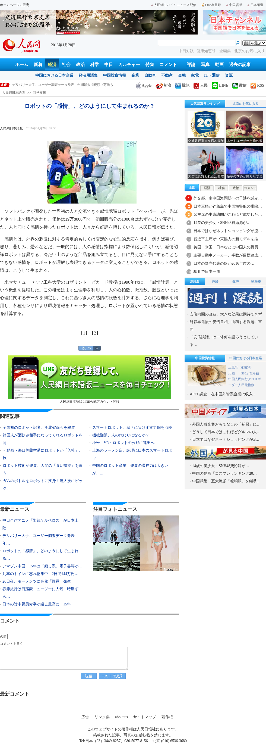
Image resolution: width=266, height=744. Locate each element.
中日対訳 (186, 51)
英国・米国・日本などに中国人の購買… (228, 247)
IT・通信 (212, 75)
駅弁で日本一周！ (209, 272)
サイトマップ (144, 717)
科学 (94, 64)
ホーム (21, 64)
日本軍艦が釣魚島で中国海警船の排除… (228, 206)
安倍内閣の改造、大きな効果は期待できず (226, 314)
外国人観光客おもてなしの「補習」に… (226, 424)
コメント (168, 64)
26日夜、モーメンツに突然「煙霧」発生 (36, 581)
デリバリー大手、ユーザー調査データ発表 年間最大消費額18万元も (62, 85)
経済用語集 (88, 75)
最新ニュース (14, 509)
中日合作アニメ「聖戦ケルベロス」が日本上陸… (40, 524)
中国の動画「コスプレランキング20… (224, 473)
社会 (66, 64)
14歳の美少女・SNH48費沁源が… (222, 223)
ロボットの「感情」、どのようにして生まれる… (40, 555)
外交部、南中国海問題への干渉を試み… (228, 198)
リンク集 (102, 717)
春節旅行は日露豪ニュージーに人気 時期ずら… (40, 593)
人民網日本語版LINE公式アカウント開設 (89, 379)
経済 (52, 64)
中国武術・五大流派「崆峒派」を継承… (226, 481)
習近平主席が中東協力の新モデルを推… (228, 239)
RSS (257, 85)
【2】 (95, 333)
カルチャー (129, 64)
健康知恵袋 (207, 51)
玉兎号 (233, 367)
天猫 (232, 373)
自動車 (150, 75)
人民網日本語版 (13, 93)
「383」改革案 (248, 373)
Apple (143, 85)
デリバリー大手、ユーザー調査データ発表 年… (40, 539)
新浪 (163, 85)
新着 (38, 64)
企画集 (225, 51)
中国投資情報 (114, 75)
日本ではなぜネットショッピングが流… (228, 231)
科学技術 (39, 93)
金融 (182, 75)
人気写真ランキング (205, 104)
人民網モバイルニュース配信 (173, 5)
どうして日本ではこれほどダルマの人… (226, 432)
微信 (239, 85)
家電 (195, 75)
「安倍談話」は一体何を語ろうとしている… (224, 341)
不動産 (167, 75)
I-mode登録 (211, 5)
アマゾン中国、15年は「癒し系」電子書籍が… (42, 566)
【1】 (84, 333)
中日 (108, 64)
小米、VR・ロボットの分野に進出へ (123, 443)
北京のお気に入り (249, 51)
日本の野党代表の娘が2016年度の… (224, 263)
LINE (220, 85)
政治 (80, 64)
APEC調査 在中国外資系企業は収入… (223, 394)
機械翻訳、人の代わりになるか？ (120, 435)
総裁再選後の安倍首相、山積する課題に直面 (226, 326)
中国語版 (234, 5)
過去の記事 (240, 64)
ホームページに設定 (14, 5)
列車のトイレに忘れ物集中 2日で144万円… (40, 574)
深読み (195, 281)
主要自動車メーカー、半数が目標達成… (228, 255)
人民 (201, 85)
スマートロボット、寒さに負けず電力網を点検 (132, 428)
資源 (229, 75)
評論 (191, 64)
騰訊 (182, 85)
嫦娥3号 (246, 367)
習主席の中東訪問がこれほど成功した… (228, 214)
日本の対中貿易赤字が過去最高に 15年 (36, 604)
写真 (205, 64)
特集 (149, 64)
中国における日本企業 (54, 75)
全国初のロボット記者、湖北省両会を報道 (39, 428)
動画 (219, 64)
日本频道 (255, 5)
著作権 (167, 717)
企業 (135, 75)
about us (121, 717)
